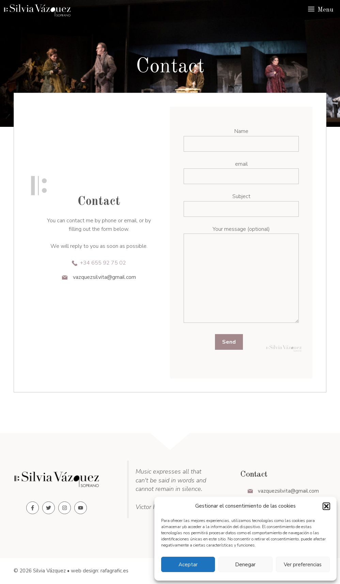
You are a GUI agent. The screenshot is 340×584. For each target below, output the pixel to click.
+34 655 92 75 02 (103, 263)
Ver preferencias (303, 564)
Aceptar (188, 564)
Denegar (245, 564)
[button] (326, 506)
